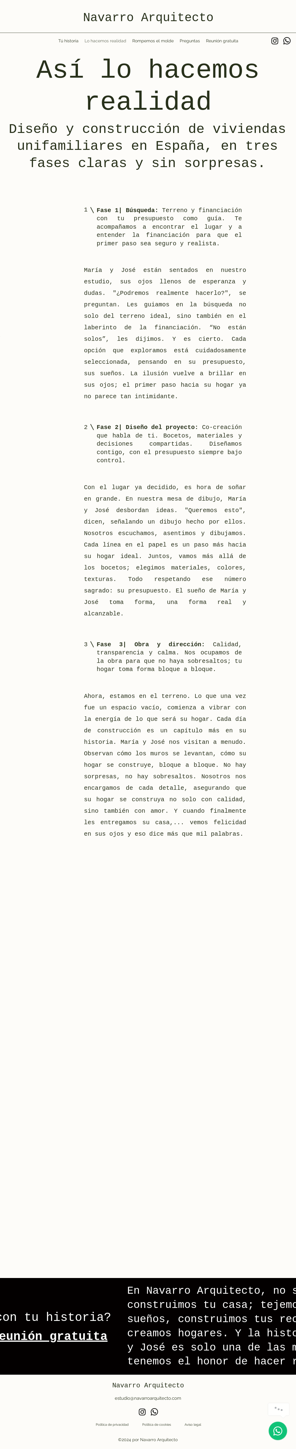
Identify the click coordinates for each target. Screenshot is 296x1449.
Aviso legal (193, 1425)
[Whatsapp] (286, 40)
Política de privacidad (112, 1425)
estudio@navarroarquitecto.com (148, 1398)
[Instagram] (274, 40)
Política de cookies (156, 1425)
